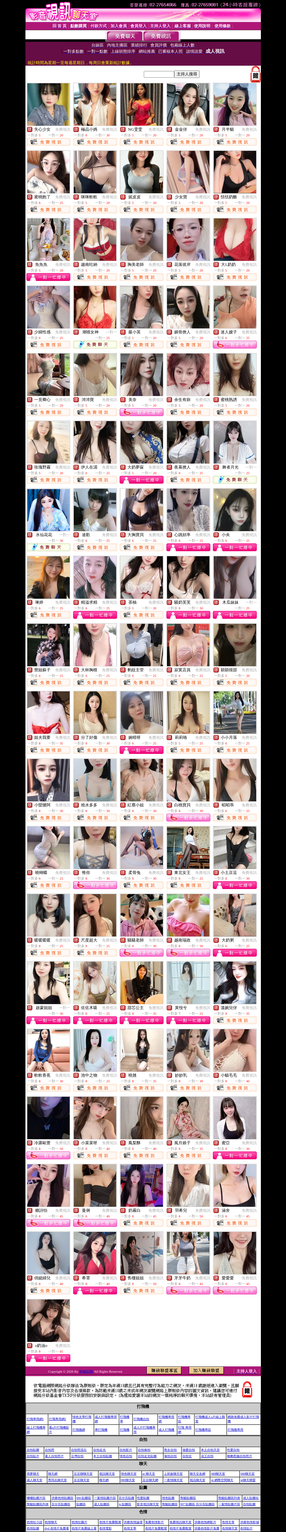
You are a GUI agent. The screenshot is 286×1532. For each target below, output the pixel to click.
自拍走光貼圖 (147, 1456)
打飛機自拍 (141, 1419)
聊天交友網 (197, 1473)
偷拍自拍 (170, 1456)
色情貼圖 (33, 1528)
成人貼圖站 (251, 1498)
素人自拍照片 (54, 1456)
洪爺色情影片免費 (206, 1528)
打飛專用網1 (35, 1419)
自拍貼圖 (33, 1450)
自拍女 (187, 1456)
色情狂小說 (34, 1522)
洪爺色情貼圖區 (62, 1498)
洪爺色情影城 (249, 1522)
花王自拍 (207, 1456)
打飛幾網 (79, 1429)
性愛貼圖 (143, 1498)
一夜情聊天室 (173, 1480)
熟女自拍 (170, 1450)
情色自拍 (126, 1456)
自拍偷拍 (144, 1450)
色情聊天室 (230, 1528)
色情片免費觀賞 (110, 1522)
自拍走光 (99, 1450)
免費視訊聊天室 (181, 1522)
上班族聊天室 (173, 1473)
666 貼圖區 (83, 1498)
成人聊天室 (34, 1480)
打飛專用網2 (57, 1419)
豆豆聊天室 (81, 1480)
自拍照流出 (79, 1450)
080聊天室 (218, 1473)
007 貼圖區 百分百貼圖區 (197, 1504)
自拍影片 (126, 1450)
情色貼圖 (168, 1498)
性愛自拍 (233, 1450)
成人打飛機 (166, 1429)
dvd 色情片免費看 (57, 1528)
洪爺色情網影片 (205, 1522)
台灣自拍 (77, 1456)
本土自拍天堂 (210, 1450)
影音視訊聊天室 (148, 1504)
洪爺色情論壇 (133, 1522)
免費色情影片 (154, 1522)
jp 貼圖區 (125, 1504)
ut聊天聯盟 (248, 1480)
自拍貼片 (33, 1456)
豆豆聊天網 (150, 1480)
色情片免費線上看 (84, 1528)
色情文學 (130, 1528)
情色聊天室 (129, 1473)
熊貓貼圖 (86, 1371)
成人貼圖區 (102, 1504)
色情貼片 (246, 1528)
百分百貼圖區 (60, 1504)
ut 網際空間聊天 (222, 1480)
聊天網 (52, 1473)
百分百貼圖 (126, 1498)
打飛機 (124, 1429)
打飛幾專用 (235, 1429)
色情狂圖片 (79, 1522)
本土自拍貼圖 (102, 1456)
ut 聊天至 (149, 1473)
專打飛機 (101, 1429)
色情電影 (105, 1528)
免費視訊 (62, 129)
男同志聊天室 (57, 1480)
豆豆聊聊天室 (83, 1473)
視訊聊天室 (107, 1473)
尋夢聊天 (33, 1473)
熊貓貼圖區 (188, 1498)
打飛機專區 (203, 1429)
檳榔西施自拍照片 (239, 1456)
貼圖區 (81, 1504)
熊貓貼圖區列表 (229, 1498)
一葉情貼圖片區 (105, 1498)
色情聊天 (51, 1522)
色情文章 (228, 1522)
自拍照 (49, 1450)
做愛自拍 (188, 1450)
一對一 (111, 332)
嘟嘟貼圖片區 (36, 1498)
